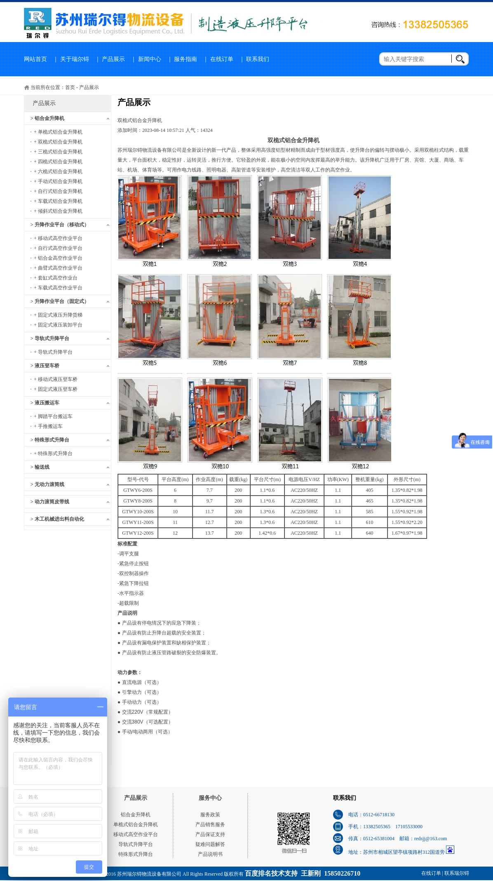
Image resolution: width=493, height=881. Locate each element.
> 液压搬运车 (45, 403)
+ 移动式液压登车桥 (55, 379)
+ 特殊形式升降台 (53, 453)
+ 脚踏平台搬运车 (53, 416)
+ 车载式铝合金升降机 (58, 201)
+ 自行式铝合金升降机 (58, 191)
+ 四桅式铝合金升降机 (58, 161)
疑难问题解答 (210, 844)
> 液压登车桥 (45, 366)
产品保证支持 (210, 834)
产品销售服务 (210, 824)
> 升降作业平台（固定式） (60, 301)
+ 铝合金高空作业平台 (58, 258)
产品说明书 (210, 854)
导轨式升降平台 (135, 844)
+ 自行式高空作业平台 (58, 248)
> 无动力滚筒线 (47, 484)
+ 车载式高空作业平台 (58, 288)
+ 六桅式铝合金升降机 (58, 171)
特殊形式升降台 (135, 854)
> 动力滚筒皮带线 (50, 502)
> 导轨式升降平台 (50, 338)
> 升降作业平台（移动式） (60, 225)
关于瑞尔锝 (74, 59)
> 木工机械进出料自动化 (57, 519)
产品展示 (113, 59)
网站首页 (35, 59)
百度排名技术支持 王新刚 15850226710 (302, 873)
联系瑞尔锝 (456, 873)
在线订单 (221, 59)
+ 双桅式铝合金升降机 (58, 142)
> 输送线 (40, 467)
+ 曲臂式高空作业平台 (58, 268)
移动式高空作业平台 (135, 834)
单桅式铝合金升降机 (135, 824)
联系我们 (257, 59)
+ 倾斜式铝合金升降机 (58, 211)
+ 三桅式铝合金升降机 (58, 152)
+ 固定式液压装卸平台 (58, 325)
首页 (70, 87)
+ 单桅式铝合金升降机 (58, 132)
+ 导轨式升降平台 (53, 352)
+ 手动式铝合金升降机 (58, 181)
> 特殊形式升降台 (50, 440)
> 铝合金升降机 (47, 118)
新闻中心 (149, 59)
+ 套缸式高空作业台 (55, 278)
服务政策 (210, 815)
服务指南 (185, 59)
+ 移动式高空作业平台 (58, 238)
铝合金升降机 (135, 815)
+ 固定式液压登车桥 (55, 389)
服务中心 (210, 798)
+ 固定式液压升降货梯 (58, 315)
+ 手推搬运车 (48, 426)
